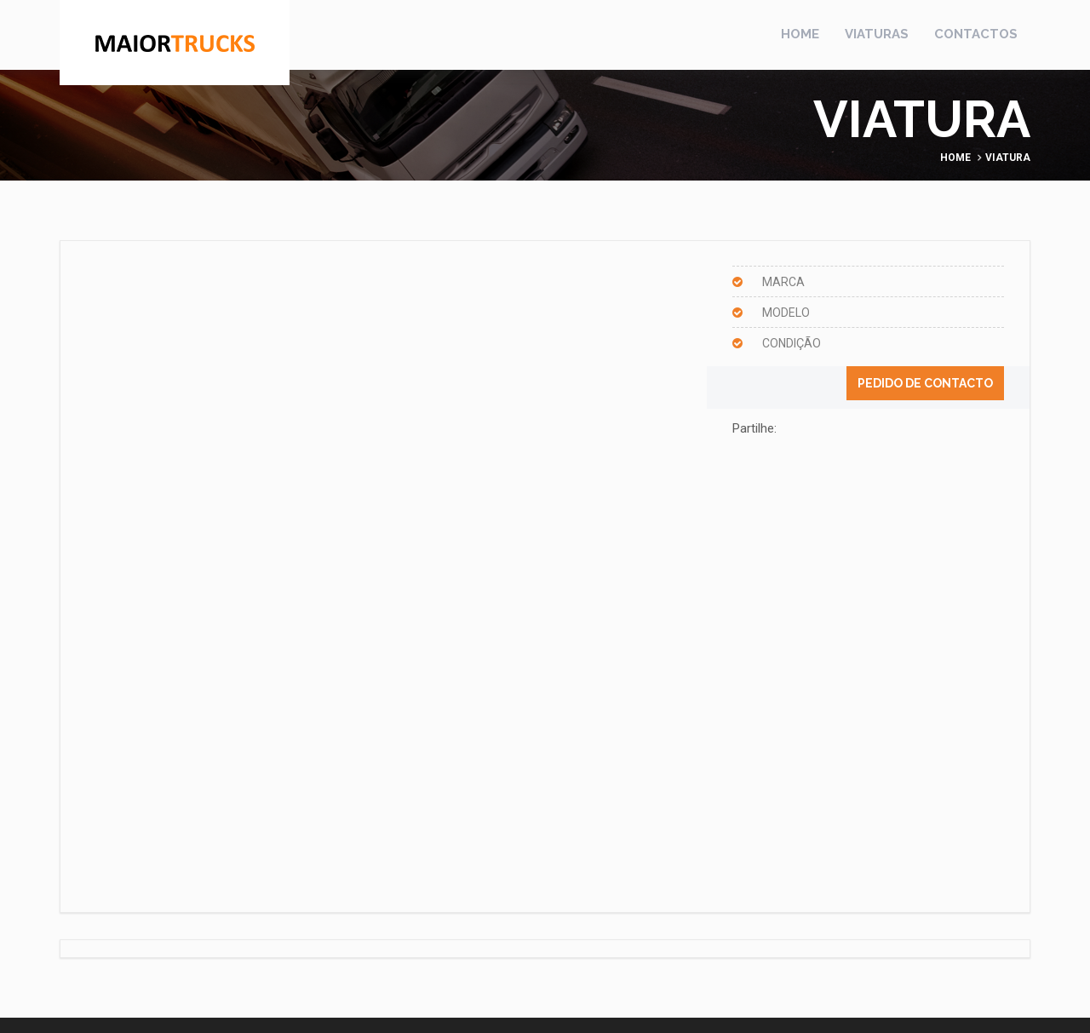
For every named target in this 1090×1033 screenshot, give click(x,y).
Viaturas (877, 34)
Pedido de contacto (925, 383)
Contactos (976, 34)
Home (800, 34)
